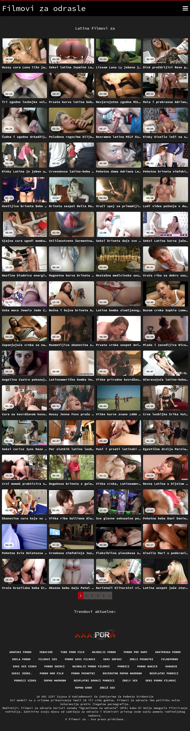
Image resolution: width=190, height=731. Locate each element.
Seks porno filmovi (160, 680)
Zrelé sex (107, 687)
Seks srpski (112, 659)
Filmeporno (169, 659)
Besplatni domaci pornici (94, 680)
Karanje (171, 666)
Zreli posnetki (142, 659)
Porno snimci (54, 666)
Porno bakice (147, 666)
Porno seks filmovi (80, 659)
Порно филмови (55, 680)
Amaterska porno (168, 652)
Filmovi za (78, 719)
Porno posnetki (83, 673)
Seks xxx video (25, 666)
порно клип (83, 687)
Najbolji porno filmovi (91, 666)
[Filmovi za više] (185, 8)
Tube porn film (72, 652)
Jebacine (46, 652)
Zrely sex (130, 680)
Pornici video (25, 680)
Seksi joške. (22, 673)
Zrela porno (21, 659)
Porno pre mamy (135, 652)
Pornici (123, 666)
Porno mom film (52, 673)
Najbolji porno (104, 652)
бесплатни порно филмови (122, 673)
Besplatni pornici (164, 673)
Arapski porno (20, 652)
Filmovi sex (47, 659)
